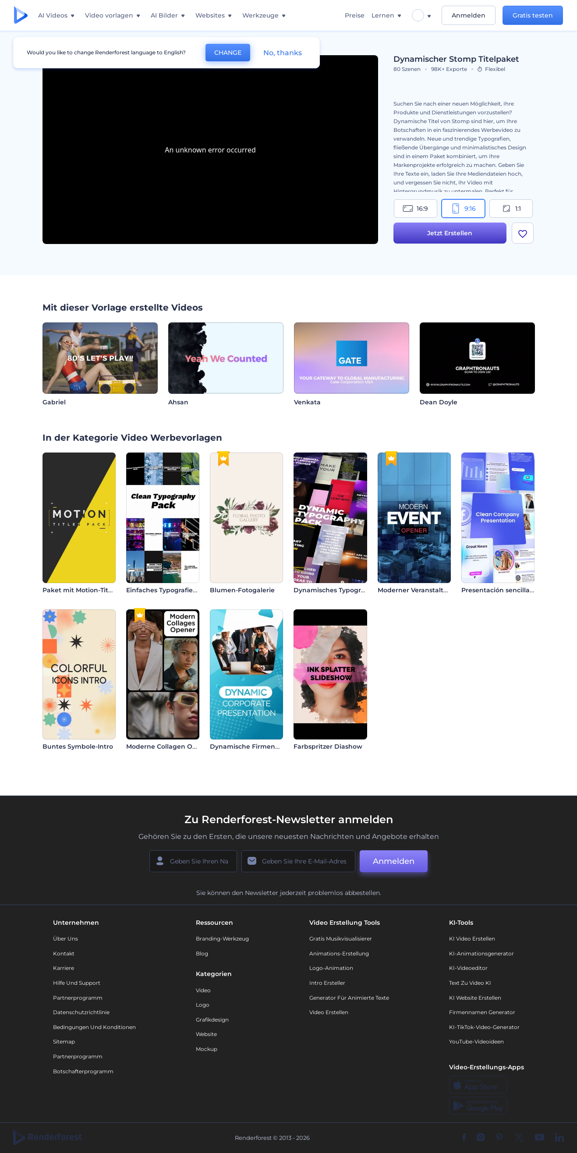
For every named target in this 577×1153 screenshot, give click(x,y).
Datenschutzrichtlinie (81, 1012)
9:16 (463, 208)
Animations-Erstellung (339, 953)
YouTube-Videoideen (476, 1041)
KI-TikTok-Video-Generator (484, 1027)
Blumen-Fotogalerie (242, 590)
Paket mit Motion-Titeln (80, 590)
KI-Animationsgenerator (481, 953)
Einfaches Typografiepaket (169, 590)
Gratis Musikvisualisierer (340, 938)
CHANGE (227, 53)
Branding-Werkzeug (222, 938)
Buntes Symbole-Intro (77, 746)
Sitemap (64, 1041)
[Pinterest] (499, 1138)
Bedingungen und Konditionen (94, 1027)
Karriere (63, 968)
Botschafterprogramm (83, 1071)
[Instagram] (481, 1138)
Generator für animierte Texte (349, 997)
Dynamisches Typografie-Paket (343, 590)
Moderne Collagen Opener (169, 746)
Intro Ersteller (327, 983)
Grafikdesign (212, 1019)
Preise (355, 15)
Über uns (65, 938)
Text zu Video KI (470, 983)
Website (206, 1034)
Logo (202, 1004)
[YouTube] (540, 1138)
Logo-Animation (331, 968)
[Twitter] (519, 1138)
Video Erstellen (328, 1012)
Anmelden (468, 15)
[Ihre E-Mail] (298, 861)
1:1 (511, 208)
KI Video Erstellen (472, 938)
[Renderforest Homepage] (21, 15)
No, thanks (282, 53)
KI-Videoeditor (468, 968)
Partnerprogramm (78, 997)
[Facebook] (464, 1138)
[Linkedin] (559, 1138)
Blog (202, 953)
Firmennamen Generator (482, 1012)
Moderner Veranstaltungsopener (430, 590)
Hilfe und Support (76, 983)
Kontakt (63, 953)
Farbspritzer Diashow (328, 746)
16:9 (415, 208)
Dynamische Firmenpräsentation (263, 746)
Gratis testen (533, 15)
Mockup (206, 1049)
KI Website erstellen (475, 997)
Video (203, 990)
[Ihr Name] (193, 861)
